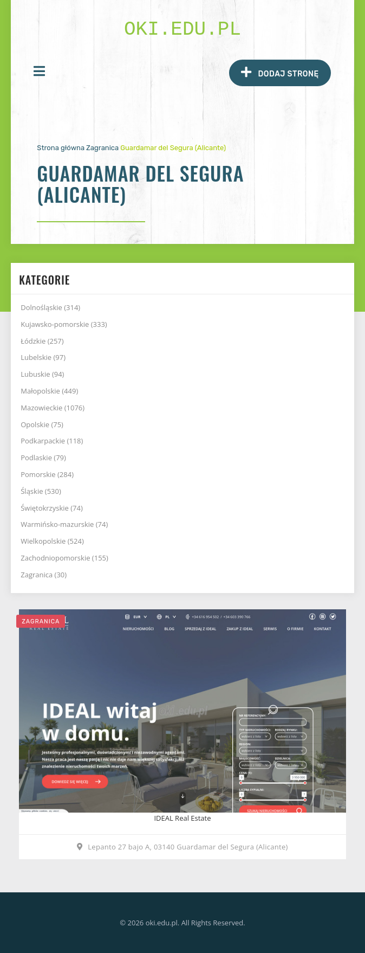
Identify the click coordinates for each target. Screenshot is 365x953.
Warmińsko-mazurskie (64, 524)
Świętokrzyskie (52, 508)
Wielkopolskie (52, 541)
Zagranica (102, 148)
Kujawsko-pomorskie (64, 324)
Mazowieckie (52, 408)
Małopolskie (49, 391)
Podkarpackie (52, 441)
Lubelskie (43, 357)
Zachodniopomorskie (64, 558)
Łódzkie (42, 341)
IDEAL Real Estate (182, 818)
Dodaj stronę (279, 72)
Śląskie (41, 491)
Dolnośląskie (50, 307)
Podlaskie (43, 457)
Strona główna (60, 148)
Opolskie (42, 424)
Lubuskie (42, 374)
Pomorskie (47, 474)
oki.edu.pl (182, 29)
